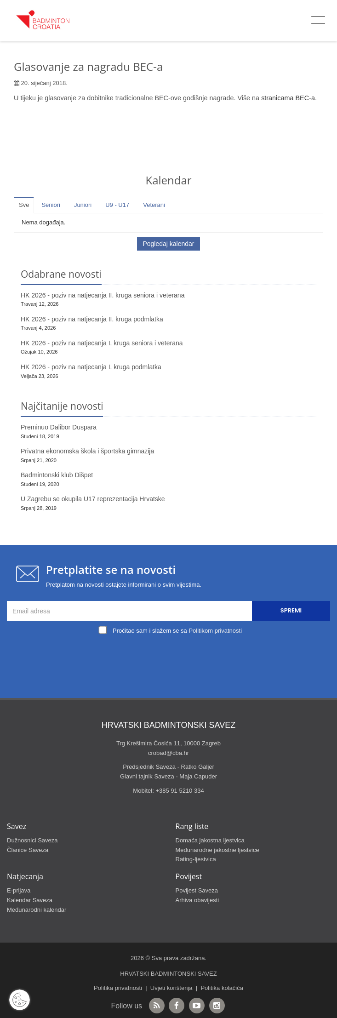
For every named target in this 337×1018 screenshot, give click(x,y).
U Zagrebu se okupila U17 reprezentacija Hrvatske (93, 499)
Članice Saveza (27, 849)
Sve (24, 204)
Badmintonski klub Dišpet (57, 475)
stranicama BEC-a (288, 98)
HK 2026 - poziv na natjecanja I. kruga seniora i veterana (102, 343)
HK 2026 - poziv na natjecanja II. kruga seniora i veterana (102, 295)
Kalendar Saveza (29, 900)
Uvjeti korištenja (171, 987)
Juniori (82, 204)
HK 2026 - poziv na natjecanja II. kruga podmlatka (92, 319)
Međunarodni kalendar (36, 909)
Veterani (154, 204)
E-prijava (18, 890)
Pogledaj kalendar (168, 243)
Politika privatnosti (118, 987)
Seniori (50, 204)
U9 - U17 (117, 204)
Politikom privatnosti (215, 630)
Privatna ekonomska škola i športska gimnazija (87, 451)
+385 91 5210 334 (179, 790)
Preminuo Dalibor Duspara (59, 427)
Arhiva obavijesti (197, 900)
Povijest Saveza (197, 890)
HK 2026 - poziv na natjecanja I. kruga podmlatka (91, 367)
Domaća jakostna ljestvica (210, 840)
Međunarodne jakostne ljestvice (217, 849)
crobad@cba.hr (168, 752)
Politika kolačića (221, 987)
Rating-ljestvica (196, 859)
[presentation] (171, 658)
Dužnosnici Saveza (32, 840)
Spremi (291, 610)
